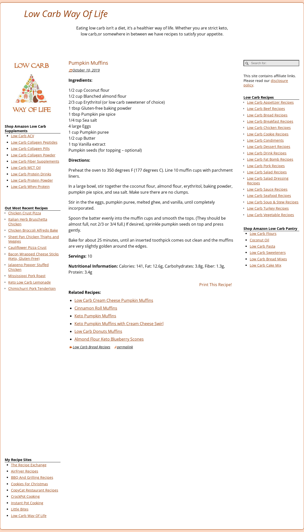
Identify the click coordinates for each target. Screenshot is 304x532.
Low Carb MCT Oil (26, 167)
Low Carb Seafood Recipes (269, 195)
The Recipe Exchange (28, 465)
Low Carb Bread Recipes (91, 347)
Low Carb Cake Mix (265, 265)
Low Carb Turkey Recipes (268, 208)
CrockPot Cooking (25, 496)
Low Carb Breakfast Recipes (270, 121)
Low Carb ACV (22, 135)
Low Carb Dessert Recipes (268, 146)
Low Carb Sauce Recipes (267, 189)
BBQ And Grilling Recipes (32, 477)
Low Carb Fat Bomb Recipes (270, 159)
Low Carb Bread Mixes (268, 259)
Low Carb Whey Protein (30, 186)
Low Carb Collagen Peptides (34, 142)
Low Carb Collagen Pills (30, 148)
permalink (125, 347)
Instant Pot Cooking (27, 503)
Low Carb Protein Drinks (31, 174)
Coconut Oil (259, 240)
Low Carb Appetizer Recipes (270, 102)
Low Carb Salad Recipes (267, 172)
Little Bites (19, 509)
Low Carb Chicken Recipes (269, 127)
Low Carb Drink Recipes (266, 153)
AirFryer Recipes (24, 471)
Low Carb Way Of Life (66, 13)
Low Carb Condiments (265, 140)
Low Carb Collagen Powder (33, 155)
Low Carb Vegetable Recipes (270, 214)
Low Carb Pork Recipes (266, 165)
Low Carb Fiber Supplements (35, 161)
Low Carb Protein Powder (32, 180)
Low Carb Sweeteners (268, 252)
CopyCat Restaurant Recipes (34, 490)
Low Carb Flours (263, 233)
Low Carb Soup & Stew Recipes (272, 202)
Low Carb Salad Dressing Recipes (267, 180)
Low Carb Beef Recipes (266, 108)
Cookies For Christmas (29, 484)
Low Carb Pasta (262, 246)
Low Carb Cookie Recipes (267, 134)
